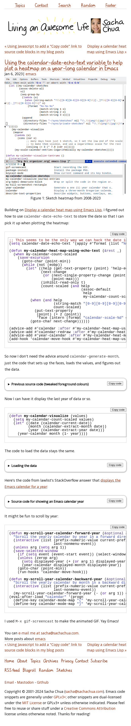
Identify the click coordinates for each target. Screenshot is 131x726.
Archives (50, 660)
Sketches (64, 670)
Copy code (118, 233)
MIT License (32, 702)
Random (88, 5)
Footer (110, 5)
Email (9, 682)
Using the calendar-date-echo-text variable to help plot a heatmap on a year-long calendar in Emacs (64, 65)
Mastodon (25, 682)
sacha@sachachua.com (84, 691)
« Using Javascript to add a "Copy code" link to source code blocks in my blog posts (43, 49)
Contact (41, 5)
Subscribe (99, 660)
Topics (20, 5)
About (22, 660)
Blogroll (29, 670)
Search (64, 5)
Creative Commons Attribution (89, 708)
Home (9, 660)
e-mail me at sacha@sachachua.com (48, 633)
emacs (31, 73)
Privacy (67, 660)
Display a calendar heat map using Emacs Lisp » (106, 49)
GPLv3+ (60, 697)
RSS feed (12, 670)
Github (43, 682)
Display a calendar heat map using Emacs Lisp (63, 209)
